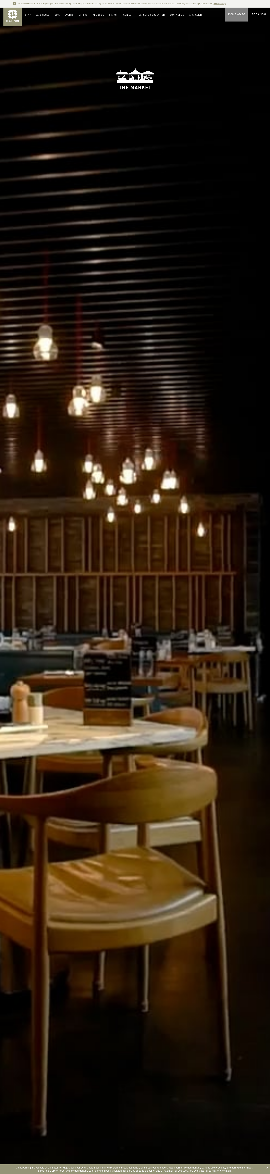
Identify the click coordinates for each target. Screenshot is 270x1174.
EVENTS (69, 15)
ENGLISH (195, 15)
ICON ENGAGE (236, 14)
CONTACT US (177, 15)
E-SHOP (113, 15)
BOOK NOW (259, 14)
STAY (28, 15)
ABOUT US (98, 15)
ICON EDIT (128, 15)
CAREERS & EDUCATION (152, 15)
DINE (57, 15)
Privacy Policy (220, 3)
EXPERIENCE (42, 15)
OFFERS (83, 15)
